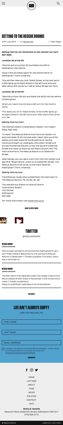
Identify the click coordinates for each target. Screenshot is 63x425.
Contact (31, 399)
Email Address (12, 342)
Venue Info (28, 42)
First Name (10, 321)
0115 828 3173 (31, 414)
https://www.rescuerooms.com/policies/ (20, 353)
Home (31, 377)
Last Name (10, 332)
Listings (31, 381)
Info (31, 403)
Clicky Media (56, 423)
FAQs (31, 388)
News (31, 392)
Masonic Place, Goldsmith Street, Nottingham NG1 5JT (31, 411)
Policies (31, 396)
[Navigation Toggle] (5, 3)
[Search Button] (58, 3)
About (31, 384)
